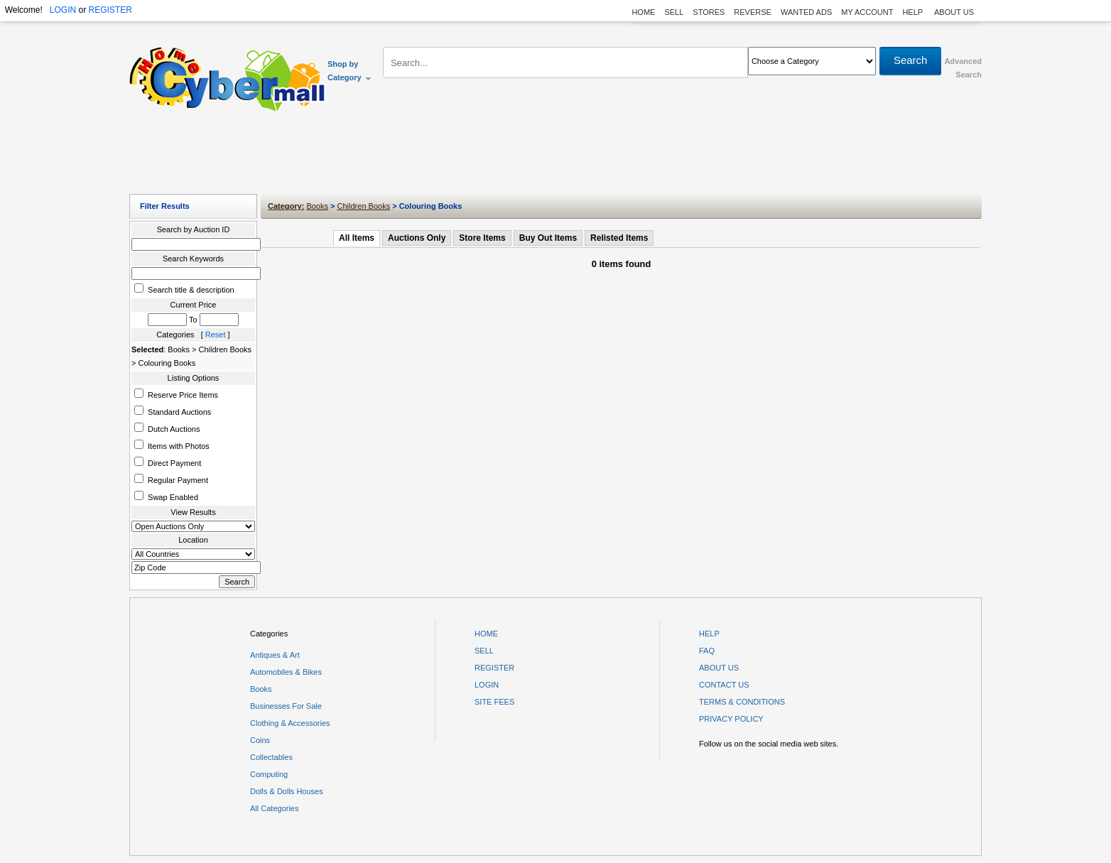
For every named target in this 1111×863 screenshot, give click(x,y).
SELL (673, 12)
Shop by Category (349, 71)
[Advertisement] (555, 156)
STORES (709, 12)
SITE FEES (494, 702)
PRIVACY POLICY (731, 719)
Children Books (364, 206)
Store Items (482, 238)
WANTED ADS (806, 12)
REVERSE (752, 12)
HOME (643, 12)
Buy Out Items (548, 238)
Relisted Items (619, 238)
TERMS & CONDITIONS (742, 702)
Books (317, 206)
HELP (913, 12)
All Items (356, 238)
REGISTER (109, 10)
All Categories (274, 808)
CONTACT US (724, 684)
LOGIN (63, 10)
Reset (215, 334)
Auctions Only (416, 238)
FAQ (707, 650)
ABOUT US (954, 12)
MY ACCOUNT (867, 12)
